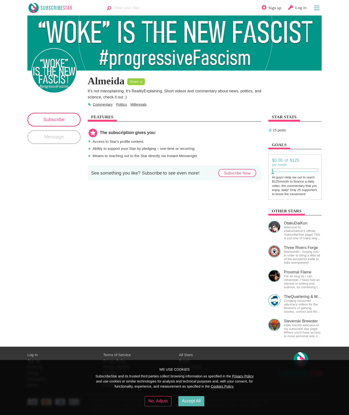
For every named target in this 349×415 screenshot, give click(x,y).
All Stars (186, 355)
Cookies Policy (222, 386)
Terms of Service (117, 355)
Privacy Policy (243, 376)
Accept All (191, 401)
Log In (32, 355)
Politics (121, 104)
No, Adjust (158, 401)
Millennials (138, 104)
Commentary (103, 104)
